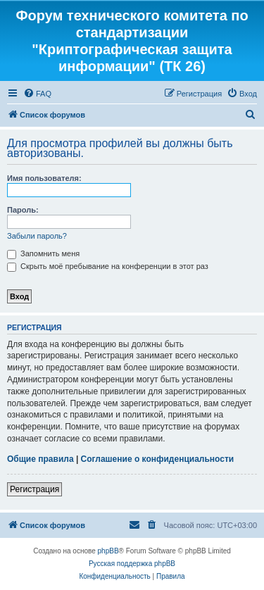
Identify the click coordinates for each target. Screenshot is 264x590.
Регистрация (34, 489)
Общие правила (40, 459)
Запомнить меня (43, 253)
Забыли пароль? (37, 236)
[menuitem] (37, 93)
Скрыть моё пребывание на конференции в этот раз (107, 266)
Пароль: (23, 210)
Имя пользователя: (44, 178)
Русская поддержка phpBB (132, 563)
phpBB (108, 551)
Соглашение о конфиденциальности (157, 459)
